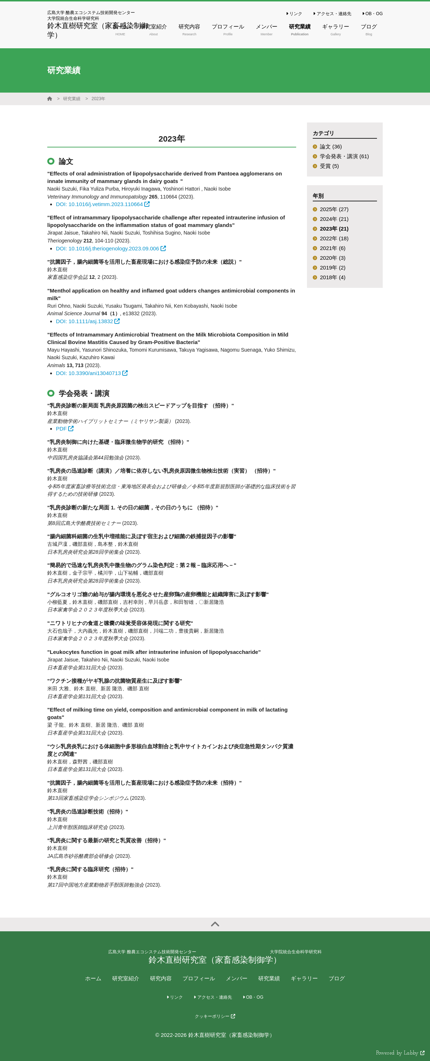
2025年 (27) (334, 209)
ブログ (337, 978)
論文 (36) (331, 146)
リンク (294, 13)
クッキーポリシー (215, 1016)
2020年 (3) (333, 258)
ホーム (93, 978)
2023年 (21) (334, 229)
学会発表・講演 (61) (344, 156)
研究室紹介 (125, 978)
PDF (65, 428)
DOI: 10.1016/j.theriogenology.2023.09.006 (111, 248)
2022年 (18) (334, 238)
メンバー (236, 978)
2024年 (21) (334, 219)
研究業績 (71, 98)
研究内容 (161, 978)
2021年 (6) (333, 248)
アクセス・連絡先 (332, 13)
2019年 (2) (333, 267)
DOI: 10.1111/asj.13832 (88, 321)
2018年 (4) (333, 277)
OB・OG (372, 13)
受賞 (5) (329, 166)
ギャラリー (304, 978)
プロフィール (199, 978)
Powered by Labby (400, 1053)
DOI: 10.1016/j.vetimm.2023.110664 (103, 204)
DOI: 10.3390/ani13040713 (92, 373)
